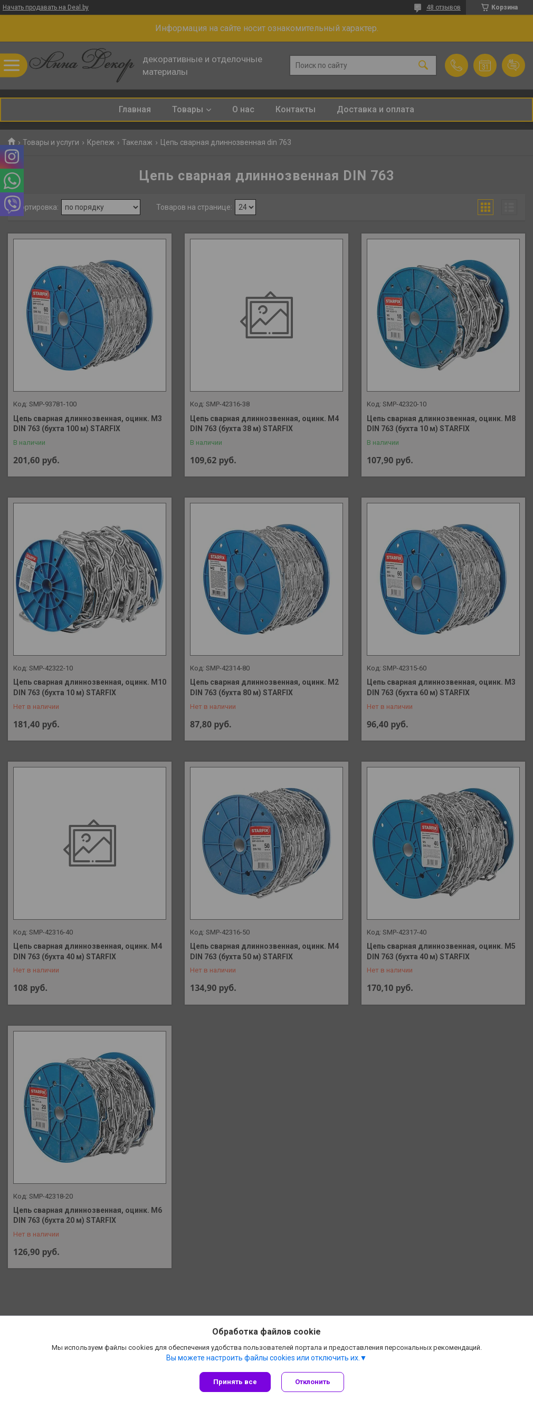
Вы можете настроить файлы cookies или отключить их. (263, 1358)
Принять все (235, 1382)
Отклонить (312, 1382)
